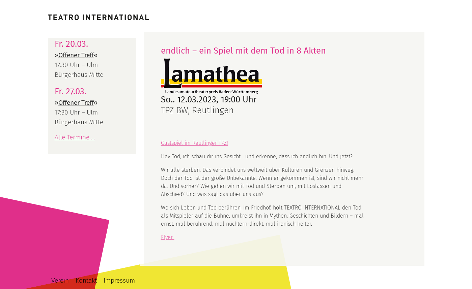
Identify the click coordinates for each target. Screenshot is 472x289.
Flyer (167, 237)
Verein (60, 280)
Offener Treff (76, 55)
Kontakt (86, 280)
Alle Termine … (75, 137)
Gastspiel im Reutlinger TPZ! (194, 143)
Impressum (119, 280)
